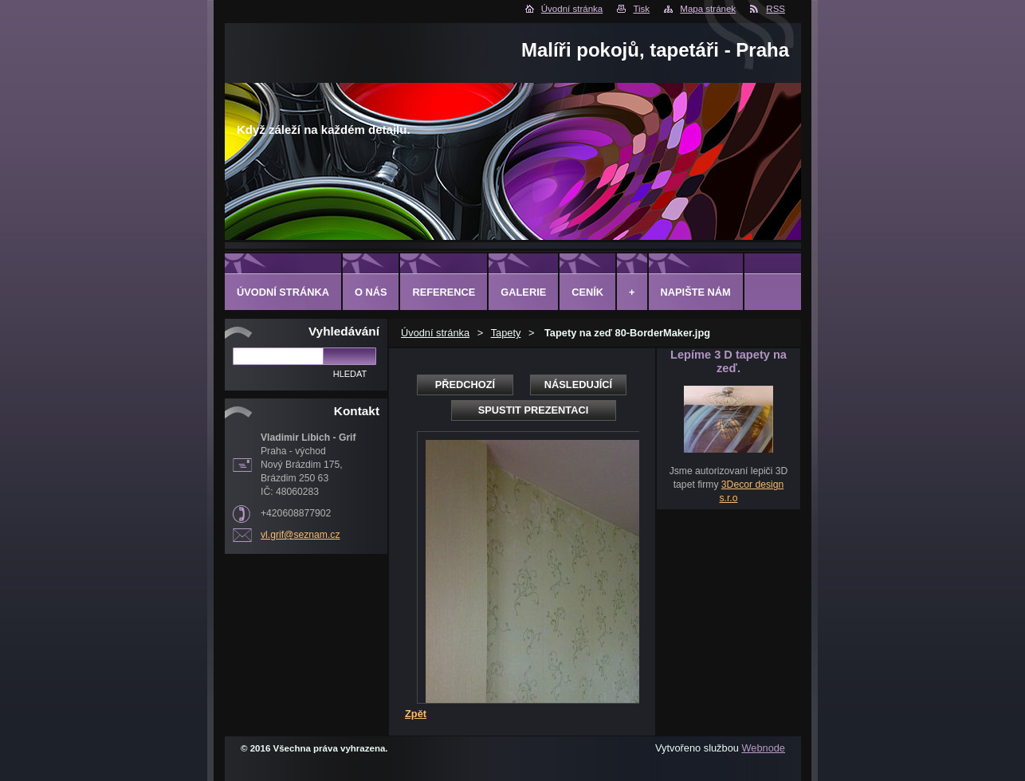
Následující (578, 384)
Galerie (523, 292)
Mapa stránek (708, 9)
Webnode (763, 748)
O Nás (371, 292)
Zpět (415, 714)
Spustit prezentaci (533, 410)
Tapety (506, 333)
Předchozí (465, 384)
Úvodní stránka (572, 9)
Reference (443, 292)
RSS (775, 9)
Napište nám (696, 292)
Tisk (641, 9)
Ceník (587, 292)
